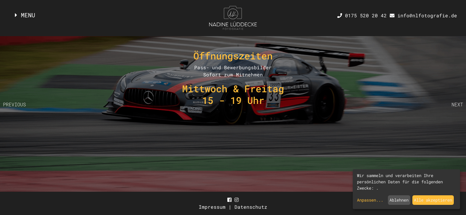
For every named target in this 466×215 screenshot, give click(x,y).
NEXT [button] (457, 104)
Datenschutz (250, 207)
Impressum (214, 207)
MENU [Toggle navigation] (25, 15)
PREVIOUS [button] (14, 104)
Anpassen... (370, 200)
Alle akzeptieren (433, 200)
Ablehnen (398, 200)
